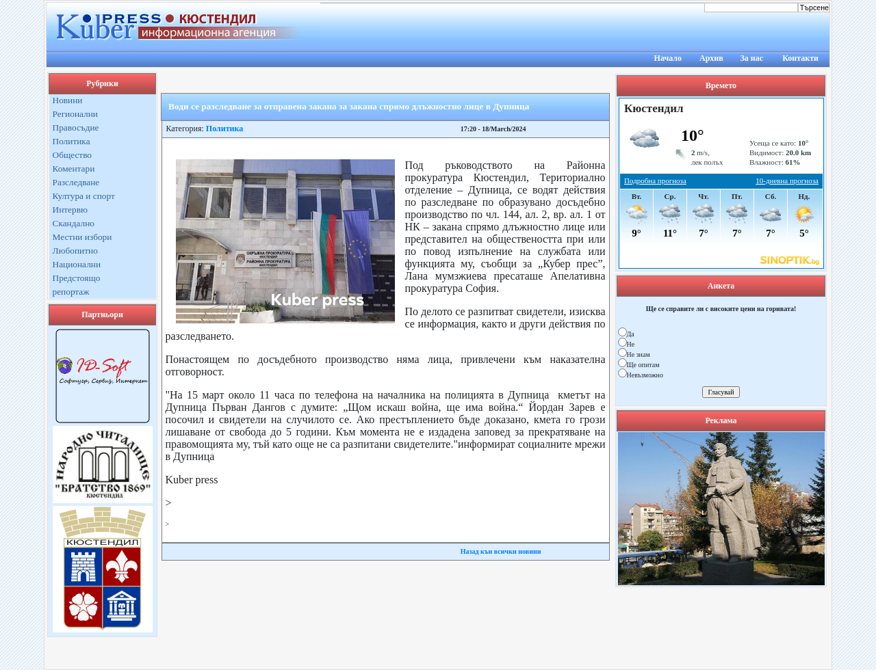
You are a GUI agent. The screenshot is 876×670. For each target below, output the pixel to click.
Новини (68, 100)
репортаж (71, 291)
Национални (77, 264)
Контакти (800, 58)
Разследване (76, 182)
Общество (72, 155)
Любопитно (75, 250)
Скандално (73, 223)
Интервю (70, 209)
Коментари (74, 168)
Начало (668, 58)
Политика (71, 141)
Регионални (76, 114)
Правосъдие (76, 127)
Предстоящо (77, 278)
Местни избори (82, 237)
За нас (751, 58)
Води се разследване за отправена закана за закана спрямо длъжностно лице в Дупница (348, 106)
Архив (711, 58)
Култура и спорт (84, 196)
